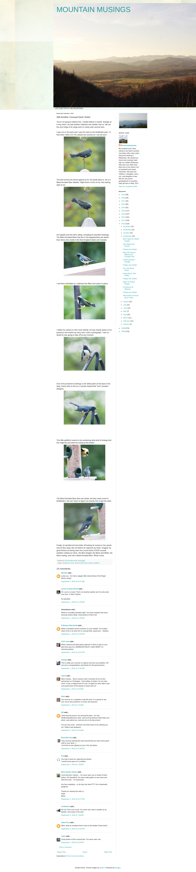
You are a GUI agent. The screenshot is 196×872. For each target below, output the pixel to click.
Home (85, 852)
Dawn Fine (65, 822)
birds (72, 563)
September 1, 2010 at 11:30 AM (72, 602)
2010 (123, 224)
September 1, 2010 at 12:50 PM (73, 634)
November (127, 230)
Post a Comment (65, 847)
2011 (123, 220)
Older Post (108, 852)
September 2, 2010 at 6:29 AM (72, 689)
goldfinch (97, 563)
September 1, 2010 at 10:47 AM (72, 581)
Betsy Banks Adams (69, 772)
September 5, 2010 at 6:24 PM (72, 842)
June (125, 308)
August (126, 301)
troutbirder (65, 806)
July (125, 305)
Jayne (63, 676)
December (127, 226)
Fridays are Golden (130, 249)
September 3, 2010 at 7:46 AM (72, 815)
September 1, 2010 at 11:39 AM (72, 618)
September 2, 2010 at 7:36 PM (72, 764)
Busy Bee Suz (66, 737)
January (126, 324)
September (127, 236)
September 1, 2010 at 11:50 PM (73, 668)
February (126, 321)
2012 (123, 217)
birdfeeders (66, 563)
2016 (123, 204)
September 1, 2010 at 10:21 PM (73, 652)
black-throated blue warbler (84, 563)
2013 (123, 214)
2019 (123, 194)
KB (62, 712)
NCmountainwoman (128, 145)
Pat (62, 756)
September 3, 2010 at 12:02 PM (73, 829)
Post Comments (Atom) (75, 856)
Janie (63, 836)
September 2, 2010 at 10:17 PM (73, 799)
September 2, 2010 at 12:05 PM (73, 748)
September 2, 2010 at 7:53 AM (72, 705)
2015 (123, 207)
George (64, 660)
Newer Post (61, 852)
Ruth (63, 696)
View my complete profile (128, 186)
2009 (123, 328)
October (126, 233)
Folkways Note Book (69, 625)
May (125, 311)
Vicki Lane (65, 641)
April (125, 314)
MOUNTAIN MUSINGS (94, 9)
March (125, 318)
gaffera (102, 868)
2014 (123, 211)
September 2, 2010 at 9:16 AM (72, 730)
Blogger (118, 868)
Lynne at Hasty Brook (69, 589)
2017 (123, 201)
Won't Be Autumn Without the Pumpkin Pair (129, 254)
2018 (123, 198)
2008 (123, 331)
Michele (64, 573)
